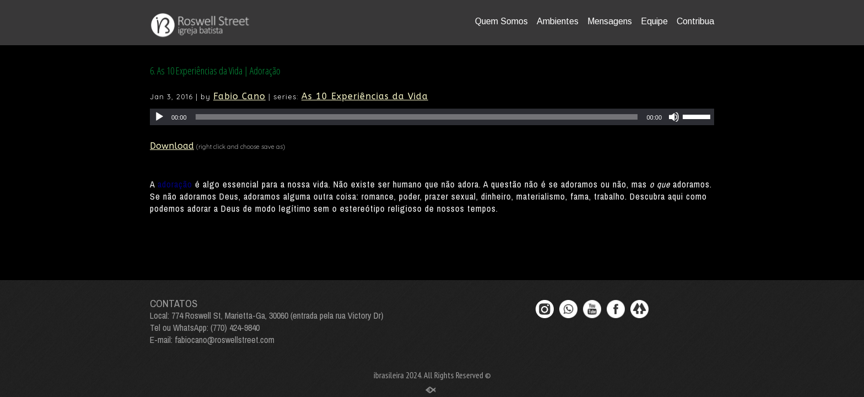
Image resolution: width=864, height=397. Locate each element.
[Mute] (673, 116)
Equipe (654, 21)
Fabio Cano (239, 96)
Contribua (695, 21)
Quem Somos (501, 21)
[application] (432, 117)
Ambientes (558, 21)
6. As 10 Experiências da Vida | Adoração (215, 70)
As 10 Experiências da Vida (364, 96)
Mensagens (609, 21)
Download (172, 146)
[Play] (159, 116)
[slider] (417, 117)
